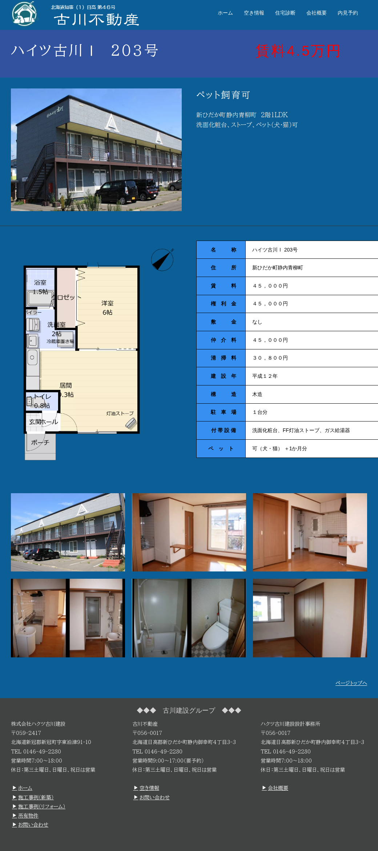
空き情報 (254, 13)
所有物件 (25, 815)
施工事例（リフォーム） (38, 806)
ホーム (225, 13)
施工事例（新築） (33, 797)
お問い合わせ (30, 824)
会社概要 (316, 13)
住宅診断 (285, 13)
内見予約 (348, 13)
